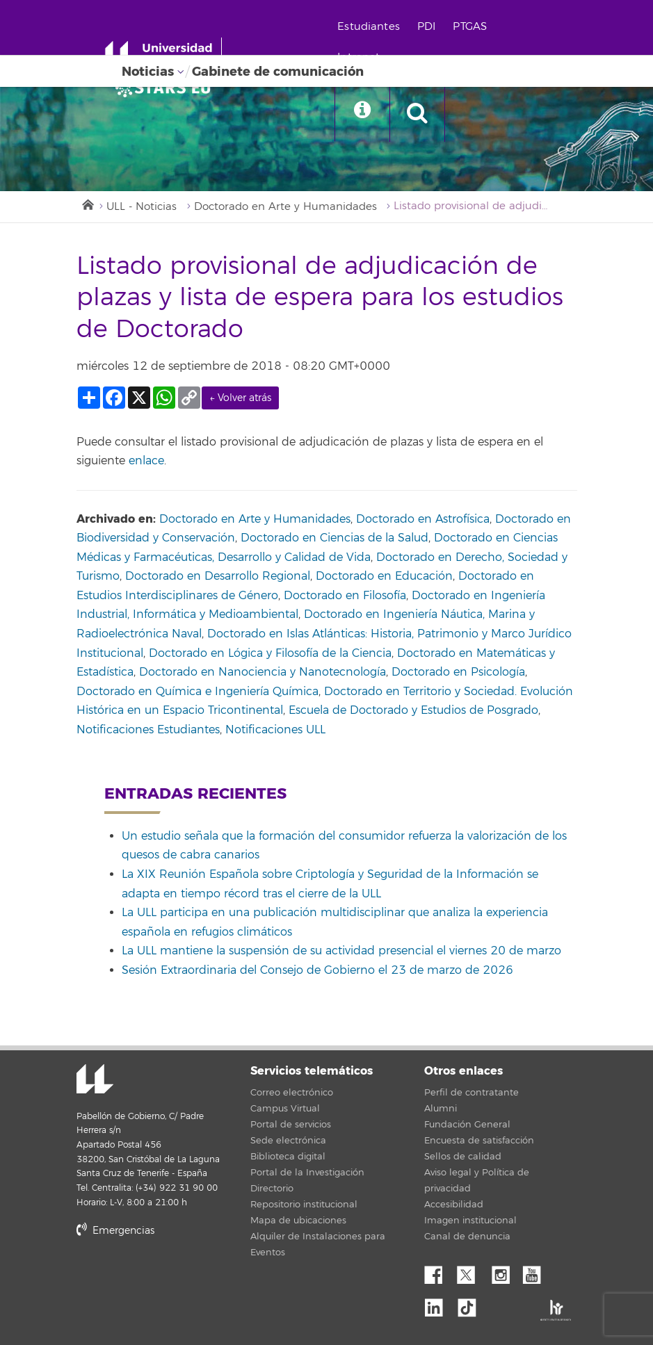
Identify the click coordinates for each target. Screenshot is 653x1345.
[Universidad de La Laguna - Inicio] (165, 54)
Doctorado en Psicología (458, 673)
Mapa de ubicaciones (298, 1220)
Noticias (148, 71)
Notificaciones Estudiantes (148, 730)
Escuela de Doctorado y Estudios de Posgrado (413, 711)
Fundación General (467, 1124)
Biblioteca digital (287, 1156)
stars (180, 1278)
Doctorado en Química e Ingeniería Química (197, 692)
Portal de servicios (290, 1124)
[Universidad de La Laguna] (166, 87)
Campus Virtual (285, 1108)
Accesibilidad (453, 1204)
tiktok (471, 1304)
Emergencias (115, 1231)
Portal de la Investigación (307, 1172)
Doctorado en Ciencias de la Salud (334, 539)
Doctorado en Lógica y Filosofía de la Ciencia (270, 653)
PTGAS (473, 26)
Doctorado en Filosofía (345, 596)
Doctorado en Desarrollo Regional (217, 577)
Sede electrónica (288, 1140)
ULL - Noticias (142, 206)
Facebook (438, 1271)
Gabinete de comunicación (278, 71)
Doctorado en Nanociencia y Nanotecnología (262, 673)
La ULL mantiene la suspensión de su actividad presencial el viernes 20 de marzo (341, 952)
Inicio (86, 203)
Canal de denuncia (467, 1236)
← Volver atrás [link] (240, 399)
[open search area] (421, 114)
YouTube (536, 1271)
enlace (146, 461)
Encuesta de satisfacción (479, 1140)
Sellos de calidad (462, 1156)
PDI (428, 26)
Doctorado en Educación (384, 577)
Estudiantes (371, 26)
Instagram (504, 1271)
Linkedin (438, 1304)
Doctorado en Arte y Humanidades (286, 206)
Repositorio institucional (303, 1204)
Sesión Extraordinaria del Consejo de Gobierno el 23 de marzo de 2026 (317, 970)
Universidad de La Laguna (93, 1081)
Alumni (440, 1108)
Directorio (271, 1188)
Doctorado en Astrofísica (423, 519)
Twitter (471, 1271)
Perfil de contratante (471, 1092)
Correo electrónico (291, 1092)
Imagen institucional (470, 1220)
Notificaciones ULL (275, 730)
